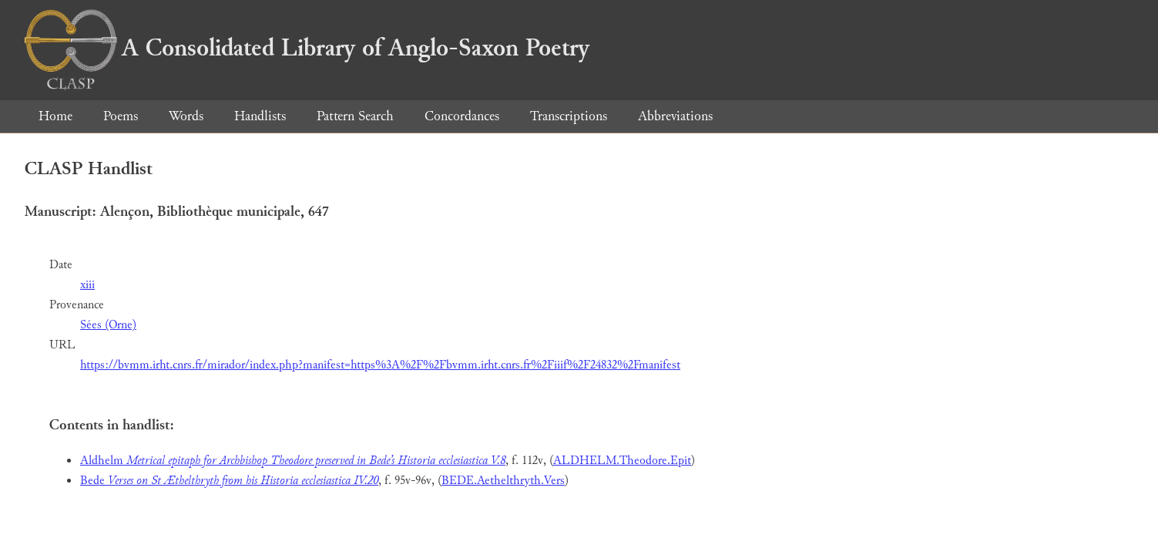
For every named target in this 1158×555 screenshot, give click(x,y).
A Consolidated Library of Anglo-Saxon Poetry (307, 48)
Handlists (260, 116)
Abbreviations (675, 116)
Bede (229, 480)
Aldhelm (292, 460)
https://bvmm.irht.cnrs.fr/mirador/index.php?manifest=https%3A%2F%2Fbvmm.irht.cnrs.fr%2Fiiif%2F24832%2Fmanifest (380, 365)
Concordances (462, 116)
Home (55, 116)
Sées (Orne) (108, 325)
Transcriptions (568, 116)
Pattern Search (355, 116)
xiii (87, 285)
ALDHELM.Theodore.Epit (622, 460)
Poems (120, 116)
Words (186, 116)
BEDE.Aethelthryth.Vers (503, 480)
